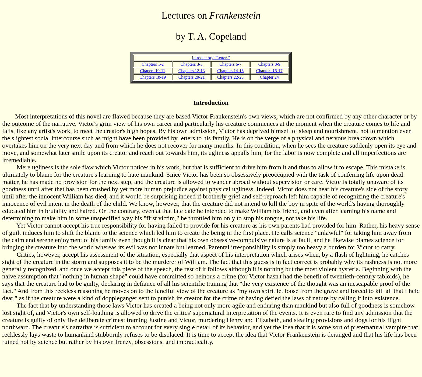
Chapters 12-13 (191, 70)
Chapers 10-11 (152, 70)
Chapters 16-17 (269, 70)
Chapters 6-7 (230, 64)
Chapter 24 (269, 77)
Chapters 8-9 (269, 64)
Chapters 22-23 (230, 77)
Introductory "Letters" (211, 57)
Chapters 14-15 (230, 70)
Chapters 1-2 (153, 64)
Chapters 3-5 (192, 64)
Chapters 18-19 (152, 77)
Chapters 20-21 (191, 77)
